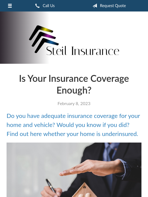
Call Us (44, 6)
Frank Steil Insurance (74, 40)
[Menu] (10, 6)
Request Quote (108, 6)
